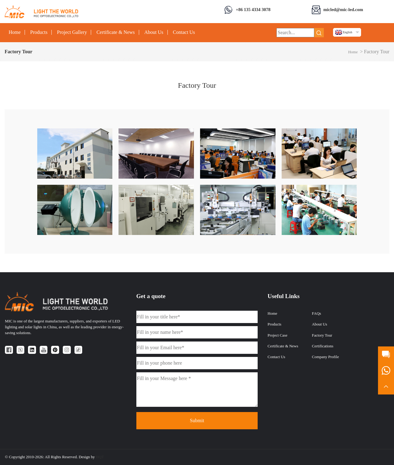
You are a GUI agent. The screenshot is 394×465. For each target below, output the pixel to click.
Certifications (322, 346)
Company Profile (325, 357)
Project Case (277, 335)
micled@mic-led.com (343, 9)
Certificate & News (115, 32)
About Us (153, 32)
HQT (100, 457)
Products (38, 32)
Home (15, 32)
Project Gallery (72, 32)
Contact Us (184, 32)
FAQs (316, 313)
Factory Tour (322, 335)
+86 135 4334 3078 (253, 9)
